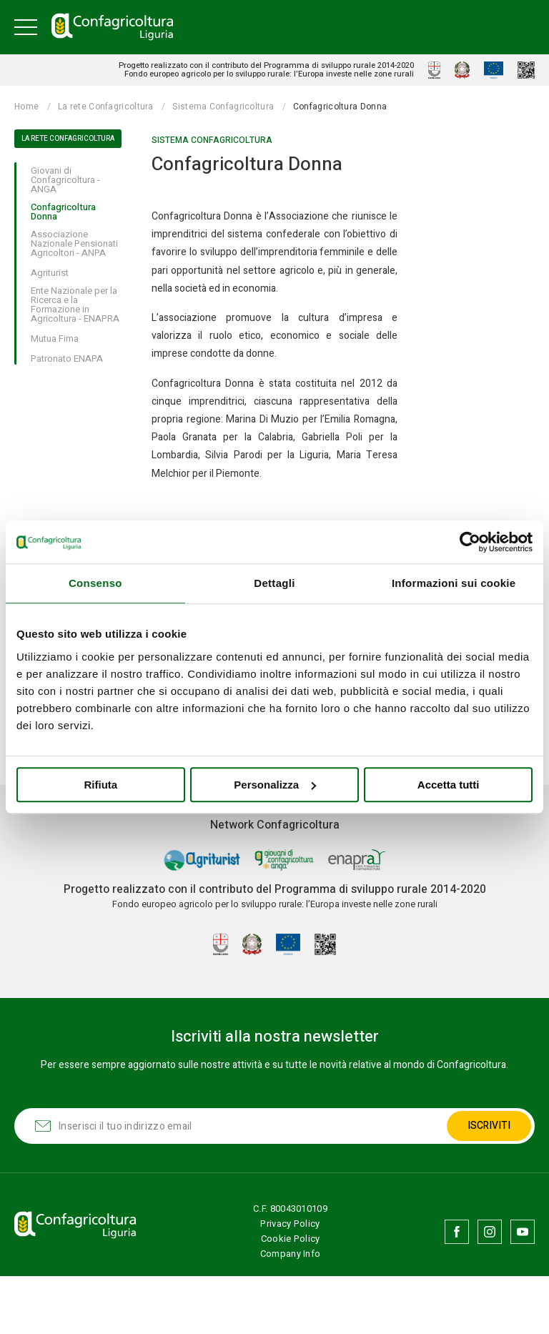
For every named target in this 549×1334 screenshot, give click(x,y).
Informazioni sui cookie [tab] (454, 583)
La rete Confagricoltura (106, 106)
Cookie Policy (291, 1238)
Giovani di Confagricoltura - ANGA (65, 180)
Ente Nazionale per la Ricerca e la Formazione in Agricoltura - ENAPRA (75, 305)
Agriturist (50, 273)
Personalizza (275, 785)
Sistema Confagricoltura (223, 106)
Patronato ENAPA (67, 359)
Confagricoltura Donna (63, 212)
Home (26, 106)
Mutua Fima (55, 339)
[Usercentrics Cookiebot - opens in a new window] (470, 542)
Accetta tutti (448, 785)
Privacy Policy (290, 1223)
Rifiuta (100, 785)
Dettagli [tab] (274, 583)
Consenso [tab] (95, 583)
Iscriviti (488, 1125)
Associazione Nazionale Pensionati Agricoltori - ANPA (74, 243)
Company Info (291, 1253)
